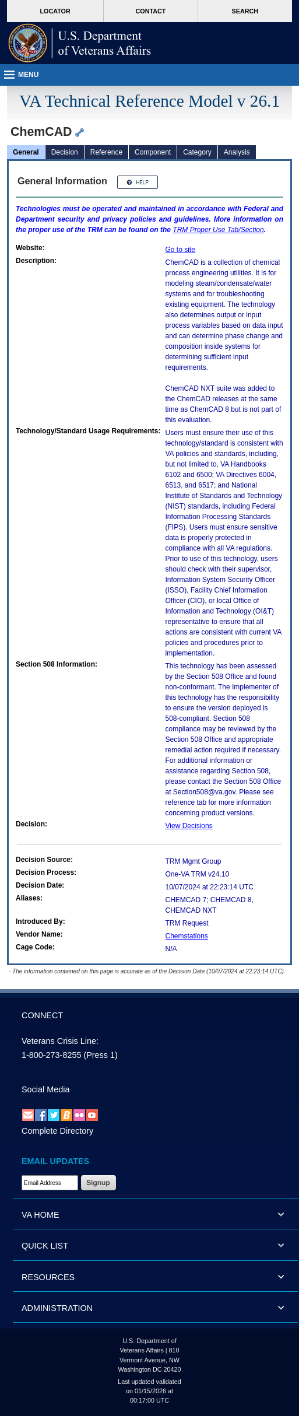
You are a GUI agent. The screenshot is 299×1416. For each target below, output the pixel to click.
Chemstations (187, 936)
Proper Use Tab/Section (218, 230)
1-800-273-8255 (51, 1055)
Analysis (237, 152)
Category (197, 152)
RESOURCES (48, 1277)
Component (153, 152)
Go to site (180, 250)
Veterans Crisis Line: (60, 1041)
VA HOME (40, 1214)
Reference (106, 152)
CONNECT (42, 1015)
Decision (64, 152)
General (26, 152)
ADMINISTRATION (57, 1308)
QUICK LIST (45, 1245)
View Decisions (189, 826)
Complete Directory (57, 1130)
